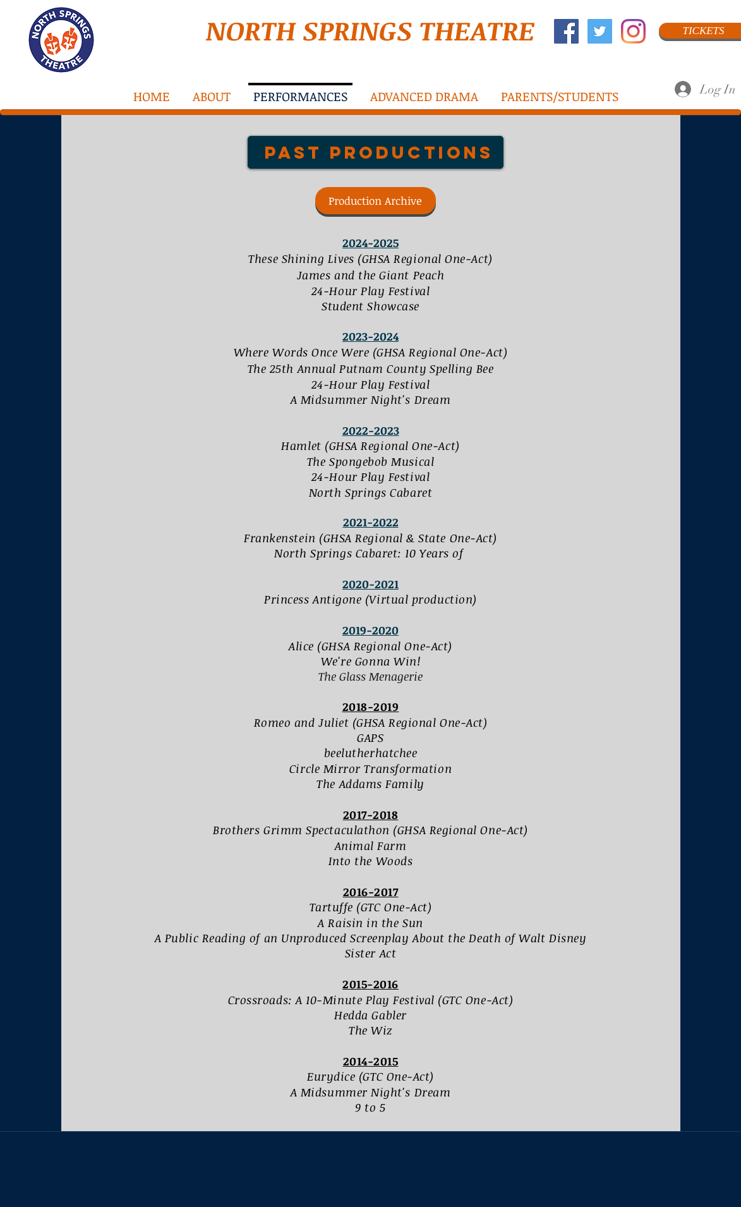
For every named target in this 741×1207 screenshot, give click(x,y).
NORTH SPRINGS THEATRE (370, 30)
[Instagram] (633, 31)
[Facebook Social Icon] (566, 31)
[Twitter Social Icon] (599, 31)
